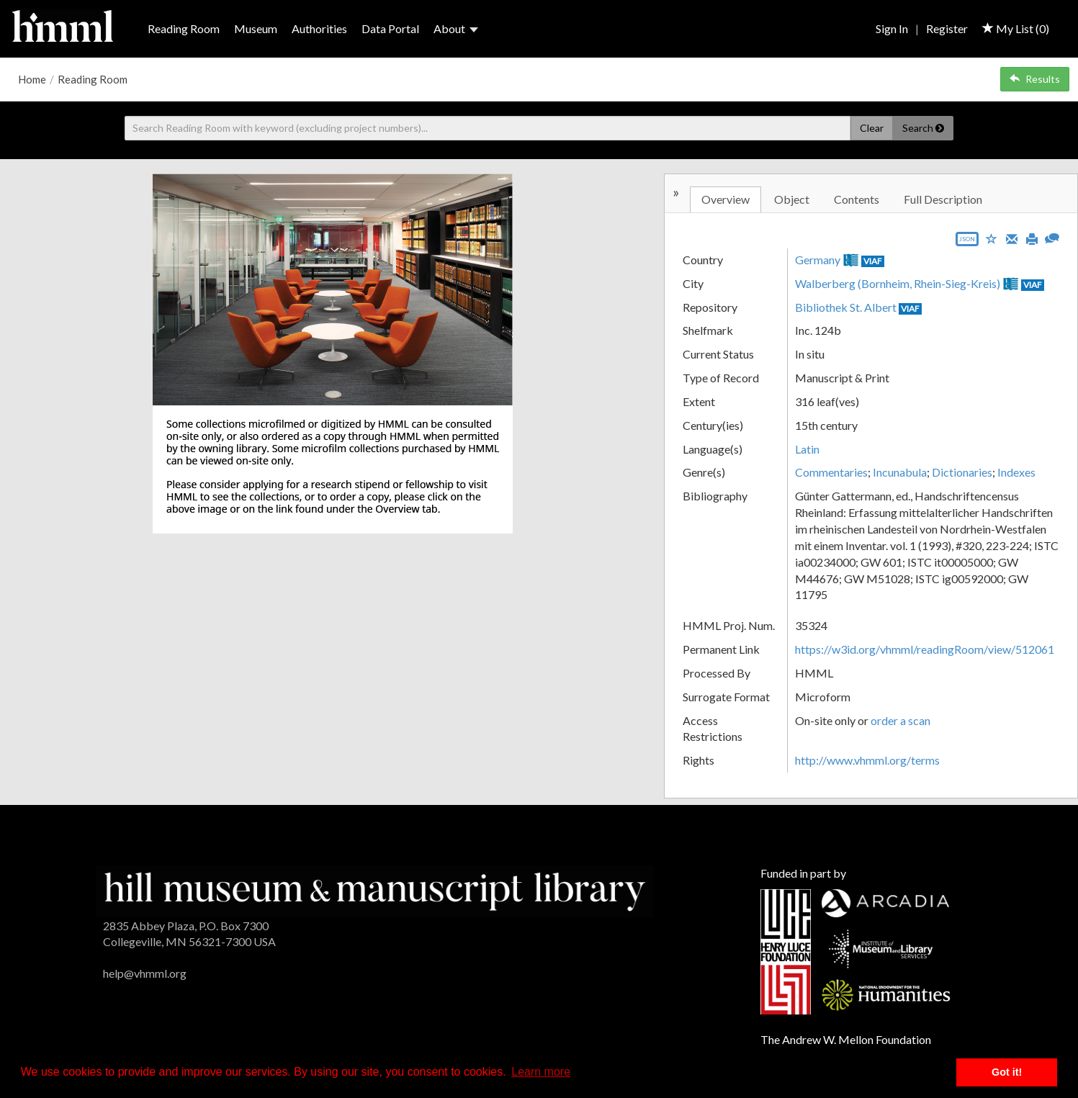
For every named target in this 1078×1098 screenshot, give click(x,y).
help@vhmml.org (145, 973)
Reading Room (184, 28)
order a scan (900, 720)
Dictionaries (962, 472)
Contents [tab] (856, 199)
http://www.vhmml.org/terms (867, 760)
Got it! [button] (1007, 1072)
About (456, 28)
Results (1035, 79)
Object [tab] (791, 199)
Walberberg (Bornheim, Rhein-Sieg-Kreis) (897, 283)
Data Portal (390, 28)
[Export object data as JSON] (967, 242)
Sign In (892, 28)
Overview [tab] (725, 199)
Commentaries (831, 472)
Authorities (319, 28)
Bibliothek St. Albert (846, 307)
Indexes (1016, 472)
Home (32, 79)
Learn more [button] (540, 1072)
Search (923, 128)
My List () (1015, 28)
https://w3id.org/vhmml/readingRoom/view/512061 (924, 649)
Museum (255, 28)
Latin (807, 449)
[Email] (1012, 237)
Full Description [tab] (943, 199)
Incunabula (900, 472)
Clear (872, 128)
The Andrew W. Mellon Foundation (845, 1039)
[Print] (1032, 237)
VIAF (872, 261)
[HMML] (375, 889)
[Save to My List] (991, 238)
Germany (817, 259)
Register (947, 28)
